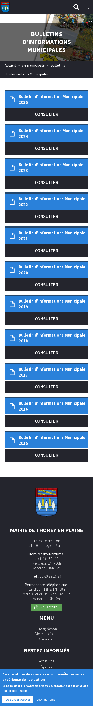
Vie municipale (33, 65)
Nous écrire (49, 607)
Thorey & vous (46, 628)
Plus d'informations (15, 692)
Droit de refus (46, 701)
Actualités (46, 661)
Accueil (10, 65)
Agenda (46, 666)
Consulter (46, 114)
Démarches (46, 639)
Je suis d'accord (18, 701)
